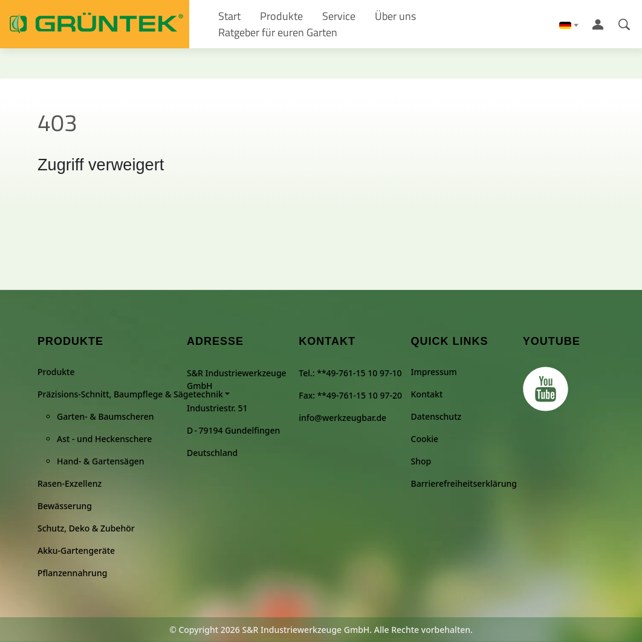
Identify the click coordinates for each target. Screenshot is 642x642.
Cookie (425, 439)
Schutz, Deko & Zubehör (86, 528)
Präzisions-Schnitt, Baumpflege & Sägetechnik (130, 394)
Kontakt (427, 394)
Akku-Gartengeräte (76, 550)
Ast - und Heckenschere (104, 439)
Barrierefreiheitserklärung (464, 483)
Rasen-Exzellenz (69, 483)
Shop (421, 461)
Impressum (434, 371)
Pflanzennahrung (72, 573)
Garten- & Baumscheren (105, 416)
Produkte (55, 371)
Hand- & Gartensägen (100, 461)
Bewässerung (64, 506)
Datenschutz (436, 416)
